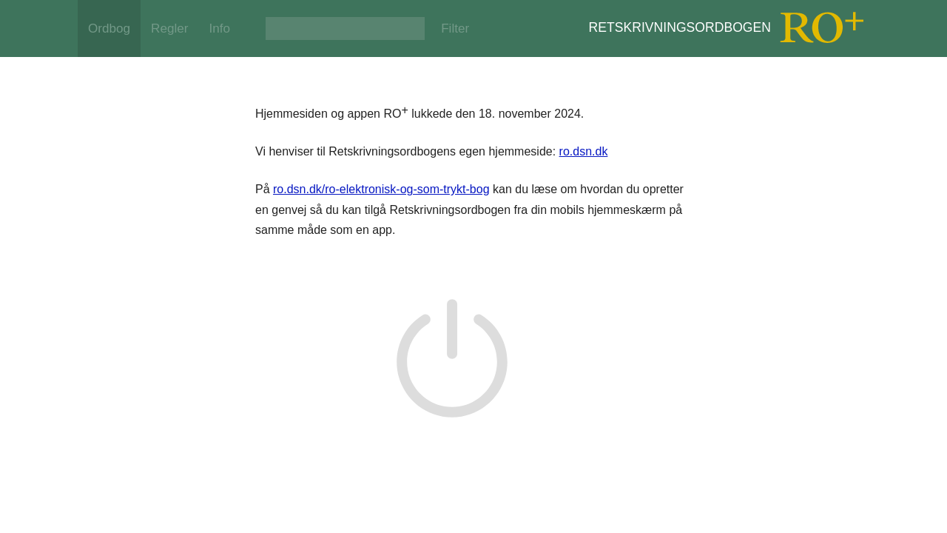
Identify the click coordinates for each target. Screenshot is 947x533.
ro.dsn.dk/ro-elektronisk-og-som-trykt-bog (381, 189)
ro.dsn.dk (583, 151)
